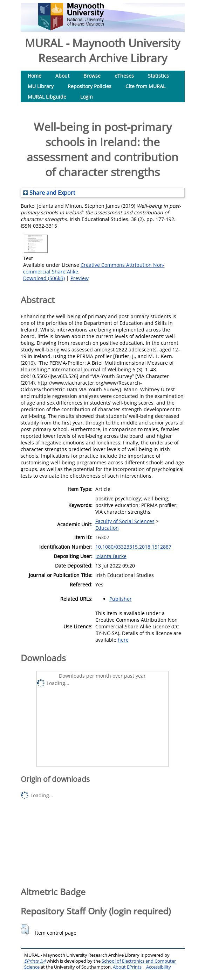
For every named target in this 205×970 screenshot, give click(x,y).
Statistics (158, 75)
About (62, 75)
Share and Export (49, 193)
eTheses (124, 75)
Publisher (120, 598)
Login (86, 96)
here (123, 639)
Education (107, 528)
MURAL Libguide (47, 96)
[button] (25, 929)
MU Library (41, 86)
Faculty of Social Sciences (125, 521)
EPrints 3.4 (35, 961)
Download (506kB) (44, 278)
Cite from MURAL (145, 86)
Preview (79, 278)
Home (34, 75)
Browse (92, 75)
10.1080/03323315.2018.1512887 (133, 546)
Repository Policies (89, 86)
